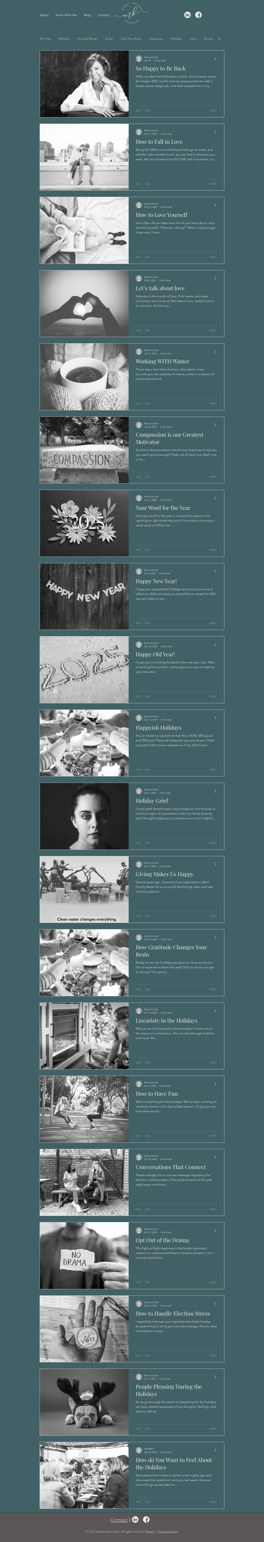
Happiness (156, 39)
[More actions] (216, 58)
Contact (119, 1520)
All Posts (45, 39)
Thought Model (87, 39)
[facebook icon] (198, 15)
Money (208, 39)
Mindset (64, 39)
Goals (109, 39)
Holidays (176, 39)
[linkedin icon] (187, 15)
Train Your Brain (131, 39)
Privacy (150, 1532)
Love (193, 39)
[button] (219, 39)
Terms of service (167, 1532)
